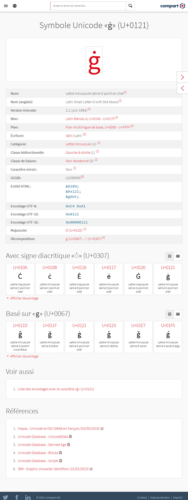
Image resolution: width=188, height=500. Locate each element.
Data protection (160, 497)
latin (69, 135)
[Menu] (5, 5)
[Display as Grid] (169, 256)
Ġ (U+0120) (74, 230)
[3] (89, 109)
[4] (116, 117)
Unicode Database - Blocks (38, 452)
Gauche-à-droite (78, 152)
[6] (82, 176)
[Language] (14, 5)
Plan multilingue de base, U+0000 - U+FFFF (98, 127)
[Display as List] (178, 256)
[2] (120, 100)
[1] (125, 92)
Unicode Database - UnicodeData (43, 436)
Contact (142, 497)
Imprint (177, 497)
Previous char (182, 88)
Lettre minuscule (78, 144)
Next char (182, 77)
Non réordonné (77, 161)
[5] (84, 134)
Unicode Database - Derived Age (42, 444)
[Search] (130, 5)
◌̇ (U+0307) (93, 238)
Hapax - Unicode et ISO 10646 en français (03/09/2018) (59, 428)
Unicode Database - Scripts (38, 460)
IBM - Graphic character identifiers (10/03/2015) (53, 468)
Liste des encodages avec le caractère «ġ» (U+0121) (56, 389)
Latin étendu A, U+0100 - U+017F (90, 118)
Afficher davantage (22, 298)
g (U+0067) (74, 238)
